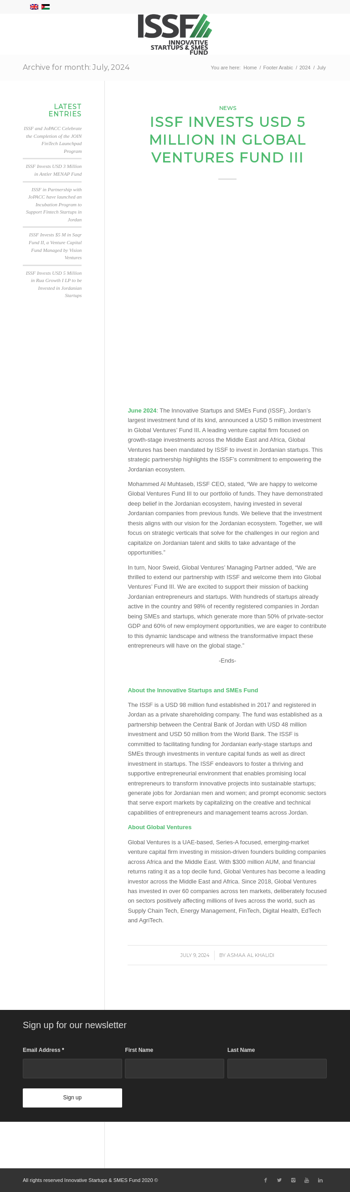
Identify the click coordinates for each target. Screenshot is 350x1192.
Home (250, 67)
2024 (304, 67)
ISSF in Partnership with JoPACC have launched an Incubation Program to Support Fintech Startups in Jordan (54, 204)
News (227, 108)
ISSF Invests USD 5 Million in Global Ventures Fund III (227, 140)
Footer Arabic (278, 67)
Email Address (43, 1050)
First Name (139, 1050)
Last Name (241, 1050)
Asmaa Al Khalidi (250, 955)
